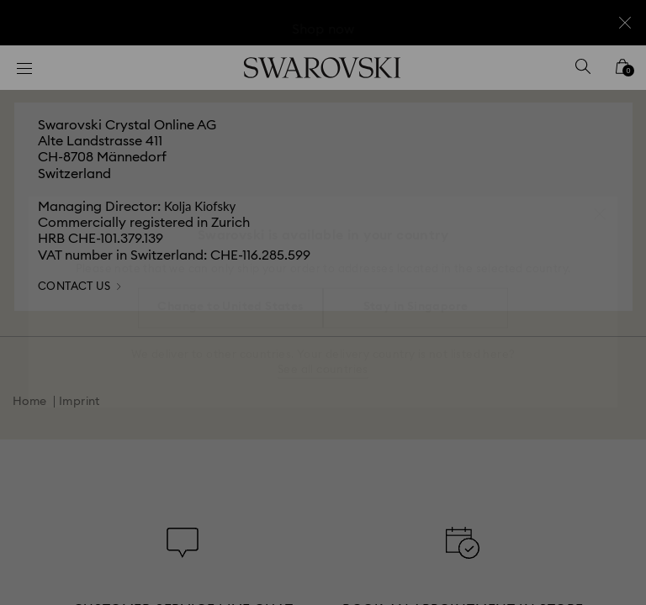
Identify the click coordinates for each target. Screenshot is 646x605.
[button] (600, 205)
